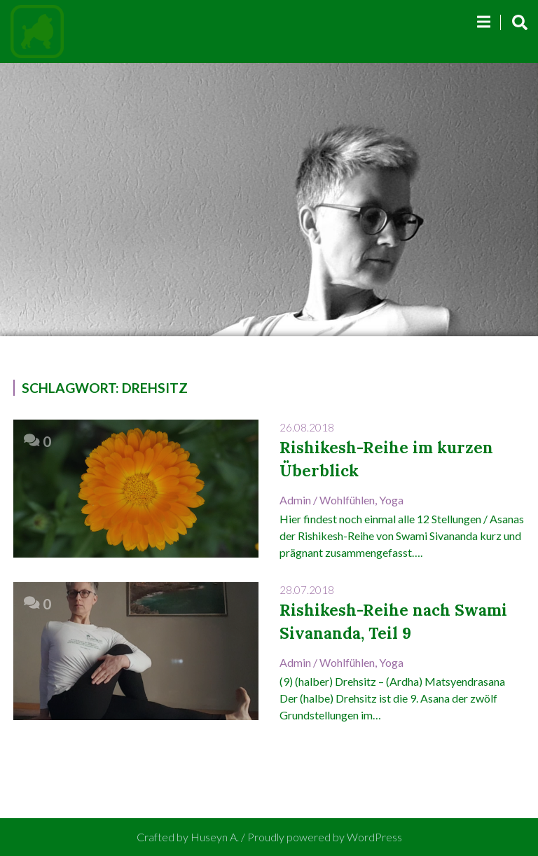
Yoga (391, 499)
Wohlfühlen (347, 499)
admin (295, 499)
